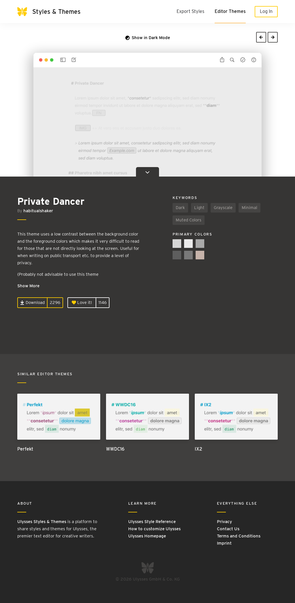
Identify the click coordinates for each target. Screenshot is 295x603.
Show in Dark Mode (147, 37)
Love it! (82, 302)
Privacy (224, 521)
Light (199, 207)
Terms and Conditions (238, 536)
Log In (266, 11)
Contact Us (228, 528)
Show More (28, 285)
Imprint (224, 543)
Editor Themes (230, 11)
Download (32, 302)
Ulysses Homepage (147, 536)
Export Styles (190, 11)
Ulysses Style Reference (152, 521)
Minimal (249, 207)
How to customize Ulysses (154, 528)
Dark (180, 207)
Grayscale (223, 207)
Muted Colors (188, 220)
